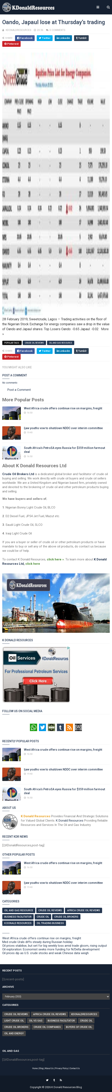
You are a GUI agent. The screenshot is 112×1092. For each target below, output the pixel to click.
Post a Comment (19, 390)
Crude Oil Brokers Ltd (18, 474)
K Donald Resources (69, 820)
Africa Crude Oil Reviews (83, 910)
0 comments (57, 30)
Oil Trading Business (50, 923)
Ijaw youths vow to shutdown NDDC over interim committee (63, 428)
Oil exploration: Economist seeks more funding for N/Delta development (51, 949)
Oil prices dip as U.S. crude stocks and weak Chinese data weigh (45, 953)
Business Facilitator (18, 916)
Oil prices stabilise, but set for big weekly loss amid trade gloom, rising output (54, 946)
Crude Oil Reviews (34, 343)
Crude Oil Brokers (66, 916)
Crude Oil (43, 916)
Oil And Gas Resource (60, 343)
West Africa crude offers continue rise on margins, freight (63, 408)
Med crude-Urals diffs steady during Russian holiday (37, 942)
